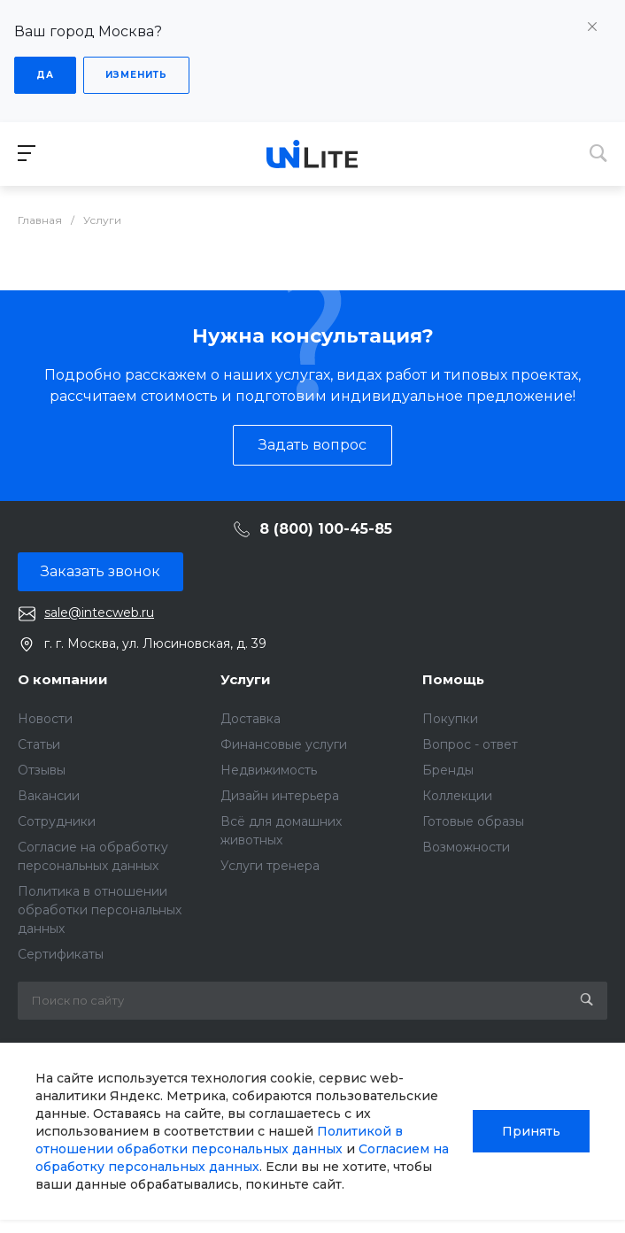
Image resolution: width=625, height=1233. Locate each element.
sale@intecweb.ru (99, 612)
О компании (63, 679)
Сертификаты (61, 954)
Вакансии (49, 796)
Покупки (450, 719)
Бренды (448, 770)
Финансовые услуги (283, 744)
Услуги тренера (270, 866)
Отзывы (42, 770)
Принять (531, 1131)
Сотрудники (57, 821)
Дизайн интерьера (279, 796)
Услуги (245, 679)
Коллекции (457, 796)
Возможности (466, 847)
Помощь (453, 679)
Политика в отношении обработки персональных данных (99, 909)
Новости (45, 719)
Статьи (39, 744)
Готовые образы (473, 821)
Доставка (250, 719)
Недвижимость (268, 770)
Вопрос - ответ (470, 744)
